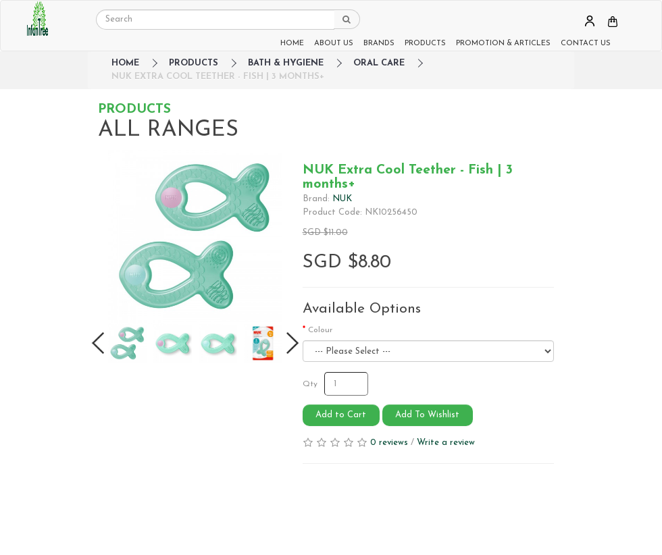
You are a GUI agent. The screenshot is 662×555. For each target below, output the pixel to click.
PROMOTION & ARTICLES (503, 43)
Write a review (446, 442)
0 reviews (389, 442)
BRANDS (378, 43)
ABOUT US (333, 43)
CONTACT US (586, 43)
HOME (292, 43)
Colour (320, 330)
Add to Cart (340, 415)
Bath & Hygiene (286, 63)
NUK (342, 198)
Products (193, 63)
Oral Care (379, 63)
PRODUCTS (425, 43)
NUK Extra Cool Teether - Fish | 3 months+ (217, 76)
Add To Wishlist (427, 415)
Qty (310, 384)
